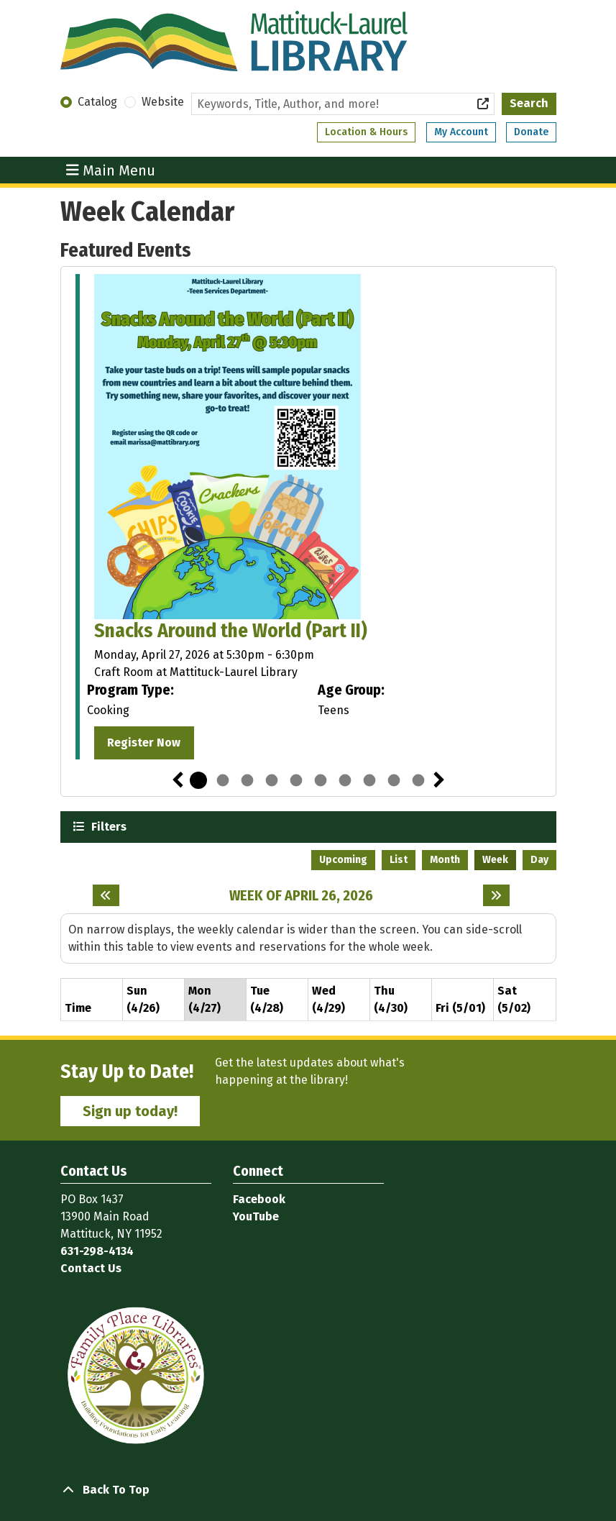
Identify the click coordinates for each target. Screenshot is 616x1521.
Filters (107, 825)
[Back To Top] (308, 1490)
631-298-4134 (97, 1251)
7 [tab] (345, 780)
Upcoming (343, 860)
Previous (177, 780)
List (399, 860)
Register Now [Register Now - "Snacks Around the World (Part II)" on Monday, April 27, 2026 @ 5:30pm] (143, 742)
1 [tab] (198, 780)
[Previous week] (106, 895)
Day (539, 860)
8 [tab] (369, 780)
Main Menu (110, 169)
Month (445, 860)
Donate (531, 132)
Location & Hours (366, 132)
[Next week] (496, 895)
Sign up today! (130, 1111)
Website (163, 102)
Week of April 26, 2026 (301, 895)
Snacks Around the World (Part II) (230, 630)
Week (495, 860)
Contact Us (90, 1268)
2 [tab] (222, 780)
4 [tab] (271, 780)
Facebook (259, 1199)
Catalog (97, 102)
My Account (461, 132)
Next (439, 780)
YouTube (256, 1216)
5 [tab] (296, 780)
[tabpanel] (308, 519)
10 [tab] (418, 780)
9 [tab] (394, 780)
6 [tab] (320, 780)
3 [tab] (247, 780)
